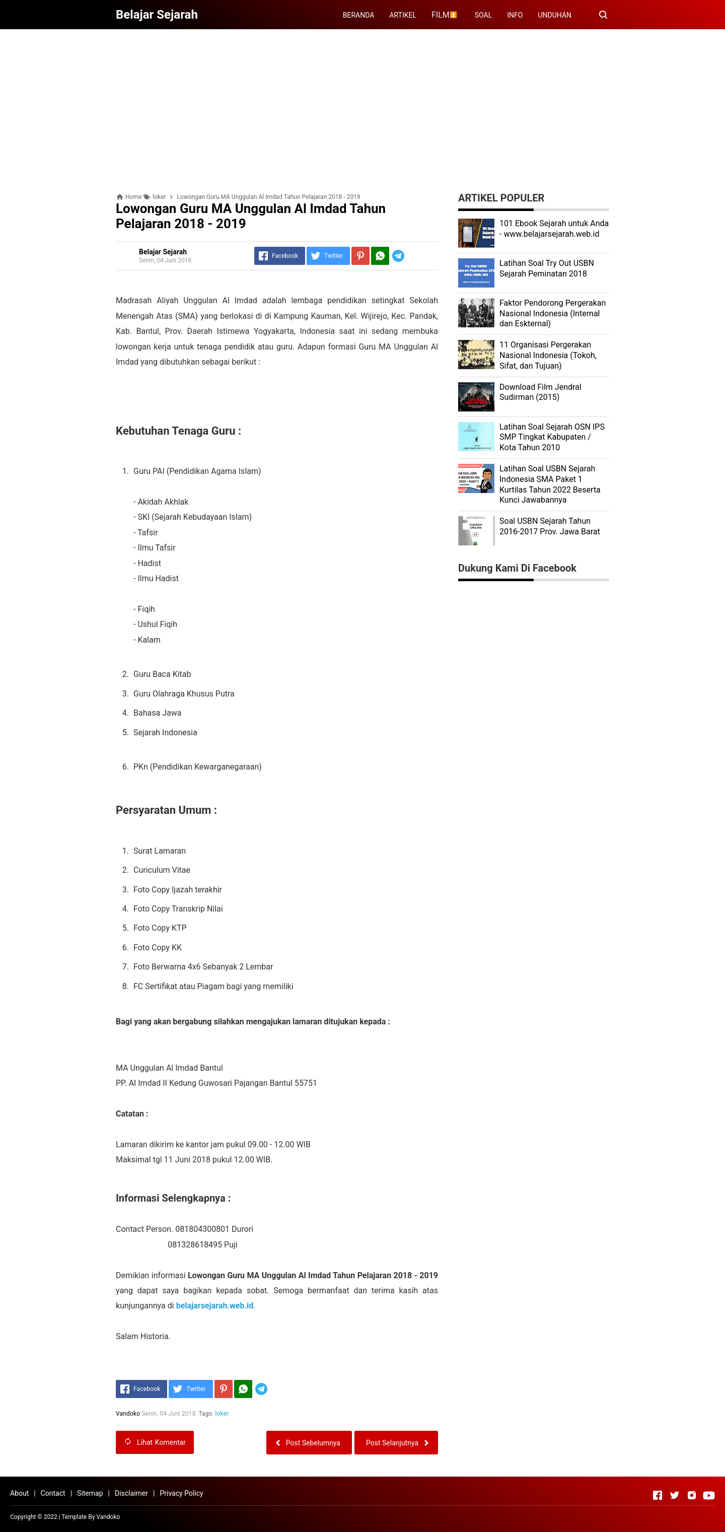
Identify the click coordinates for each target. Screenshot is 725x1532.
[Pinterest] (360, 256)
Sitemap (90, 1493)
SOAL (483, 15)
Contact (53, 1493)
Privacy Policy (181, 1493)
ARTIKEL (402, 15)
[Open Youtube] (709, 1495)
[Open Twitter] (675, 1495)
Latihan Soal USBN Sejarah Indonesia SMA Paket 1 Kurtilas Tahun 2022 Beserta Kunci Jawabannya (550, 484)
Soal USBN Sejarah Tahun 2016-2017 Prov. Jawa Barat (549, 526)
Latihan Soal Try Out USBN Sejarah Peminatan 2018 (546, 268)
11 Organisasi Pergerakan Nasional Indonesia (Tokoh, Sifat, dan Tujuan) (548, 355)
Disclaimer (131, 1493)
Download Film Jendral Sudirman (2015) (540, 392)
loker (222, 1413)
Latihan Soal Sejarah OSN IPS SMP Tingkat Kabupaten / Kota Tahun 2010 (552, 437)
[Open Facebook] (657, 1495)
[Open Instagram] (692, 1495)
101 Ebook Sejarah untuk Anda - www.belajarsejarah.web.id (554, 229)
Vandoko (108, 1516)
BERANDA (359, 15)
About (19, 1493)
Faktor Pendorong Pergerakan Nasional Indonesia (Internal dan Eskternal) (552, 313)
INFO (515, 15)
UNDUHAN (554, 15)
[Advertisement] (362, 107)
